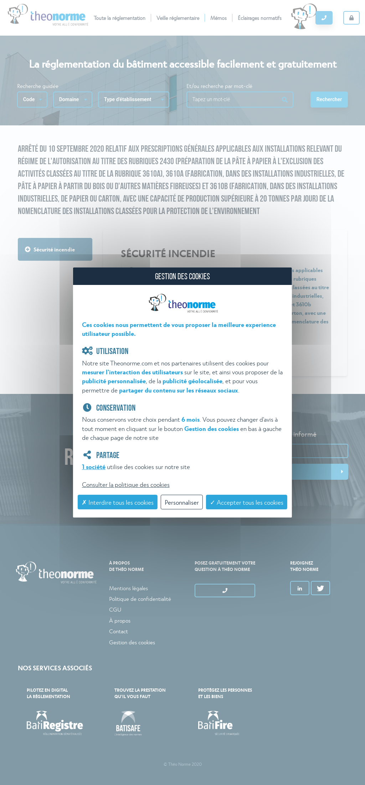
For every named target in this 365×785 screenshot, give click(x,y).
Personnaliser (182, 502)
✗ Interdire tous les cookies (118, 502)
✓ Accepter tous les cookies (246, 502)
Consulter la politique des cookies (126, 484)
